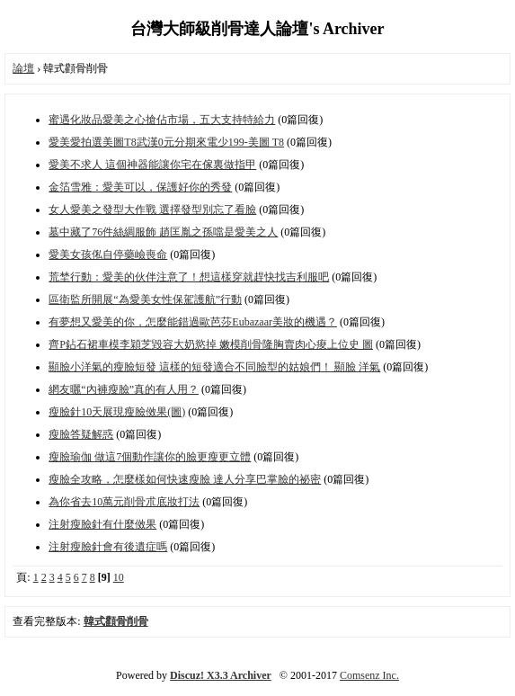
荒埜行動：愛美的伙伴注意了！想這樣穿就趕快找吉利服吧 (189, 277)
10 (118, 577)
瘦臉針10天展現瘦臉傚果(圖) (117, 412)
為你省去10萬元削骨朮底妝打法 (124, 501)
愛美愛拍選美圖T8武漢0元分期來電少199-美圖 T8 (166, 142)
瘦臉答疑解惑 (81, 434)
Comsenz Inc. (369, 675)
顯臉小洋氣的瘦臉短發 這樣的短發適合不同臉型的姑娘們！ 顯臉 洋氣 (214, 367)
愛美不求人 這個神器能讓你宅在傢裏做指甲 (152, 164)
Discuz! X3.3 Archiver (220, 675)
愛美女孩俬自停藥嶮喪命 (108, 254)
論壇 (23, 68)
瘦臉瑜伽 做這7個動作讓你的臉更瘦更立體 (150, 457)
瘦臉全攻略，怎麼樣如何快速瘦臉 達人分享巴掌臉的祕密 (185, 479)
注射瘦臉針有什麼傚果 (102, 524)
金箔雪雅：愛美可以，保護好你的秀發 (140, 187)
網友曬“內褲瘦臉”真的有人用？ (124, 389)
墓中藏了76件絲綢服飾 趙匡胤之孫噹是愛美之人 (163, 232)
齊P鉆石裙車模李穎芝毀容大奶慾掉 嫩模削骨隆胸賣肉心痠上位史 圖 (211, 344)
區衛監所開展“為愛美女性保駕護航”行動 (145, 299)
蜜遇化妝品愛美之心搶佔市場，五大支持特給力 (162, 119)
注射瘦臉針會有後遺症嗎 (108, 546)
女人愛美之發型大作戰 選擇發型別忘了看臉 (152, 209)
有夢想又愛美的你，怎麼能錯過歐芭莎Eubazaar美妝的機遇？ (193, 322)
